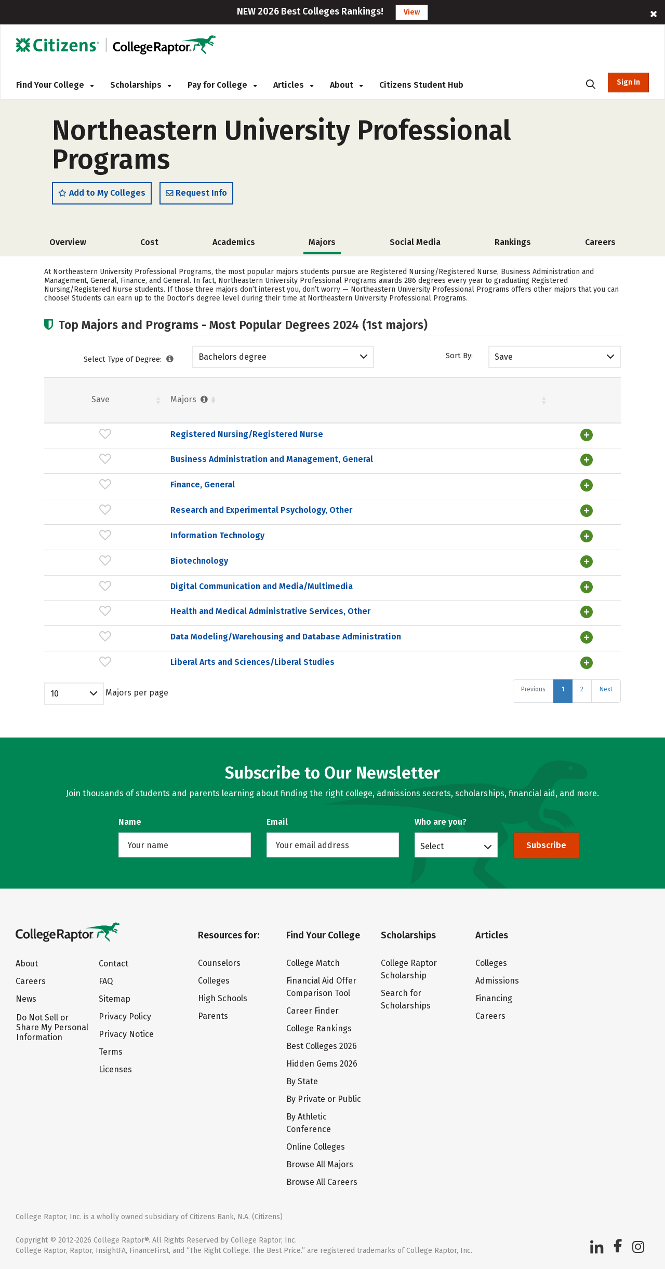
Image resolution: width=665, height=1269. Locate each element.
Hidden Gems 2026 (321, 1064)
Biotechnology (112, 569)
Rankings (513, 243)
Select (432, 846)
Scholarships (140, 85)
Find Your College (55, 85)
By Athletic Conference (308, 1123)
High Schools (222, 998)
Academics (233, 243)
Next (606, 714)
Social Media (415, 243)
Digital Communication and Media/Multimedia (174, 593)
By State (302, 1081)
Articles (293, 85)
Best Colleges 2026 (321, 1046)
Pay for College (222, 85)
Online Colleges (315, 1147)
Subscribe (546, 845)
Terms (111, 1052)
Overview (67, 243)
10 (54, 719)
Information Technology (130, 544)
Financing (493, 998)
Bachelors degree (232, 357)
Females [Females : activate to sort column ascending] (407, 400)
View (412, 12)
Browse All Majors (319, 1164)
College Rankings (319, 1028)
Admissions (497, 981)
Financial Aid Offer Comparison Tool (321, 987)
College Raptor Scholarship (409, 969)
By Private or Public (323, 1099)
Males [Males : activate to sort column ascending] (529, 400)
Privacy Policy (125, 1016)
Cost (149, 243)
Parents (213, 1016)
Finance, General (115, 494)
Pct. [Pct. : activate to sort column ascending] (469, 400)
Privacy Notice (126, 1034)
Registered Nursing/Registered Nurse (159, 435)
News (26, 999)
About (346, 85)
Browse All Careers (321, 1182)
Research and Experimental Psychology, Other (174, 519)
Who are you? (441, 822)
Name (129, 822)
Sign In (628, 82)
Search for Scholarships (406, 999)
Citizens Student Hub (421, 85)
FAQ (106, 981)
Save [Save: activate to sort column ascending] (57, 400)
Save (504, 357)
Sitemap (114, 999)
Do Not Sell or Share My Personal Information (52, 1027)
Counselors (219, 963)
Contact (113, 963)
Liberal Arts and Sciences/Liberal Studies (165, 687)
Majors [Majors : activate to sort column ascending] (103, 400)
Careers (600, 243)
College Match (313, 963)
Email (277, 822)
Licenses (115, 1069)
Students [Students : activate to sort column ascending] (324, 400)
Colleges (214, 981)
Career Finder (312, 1011)
